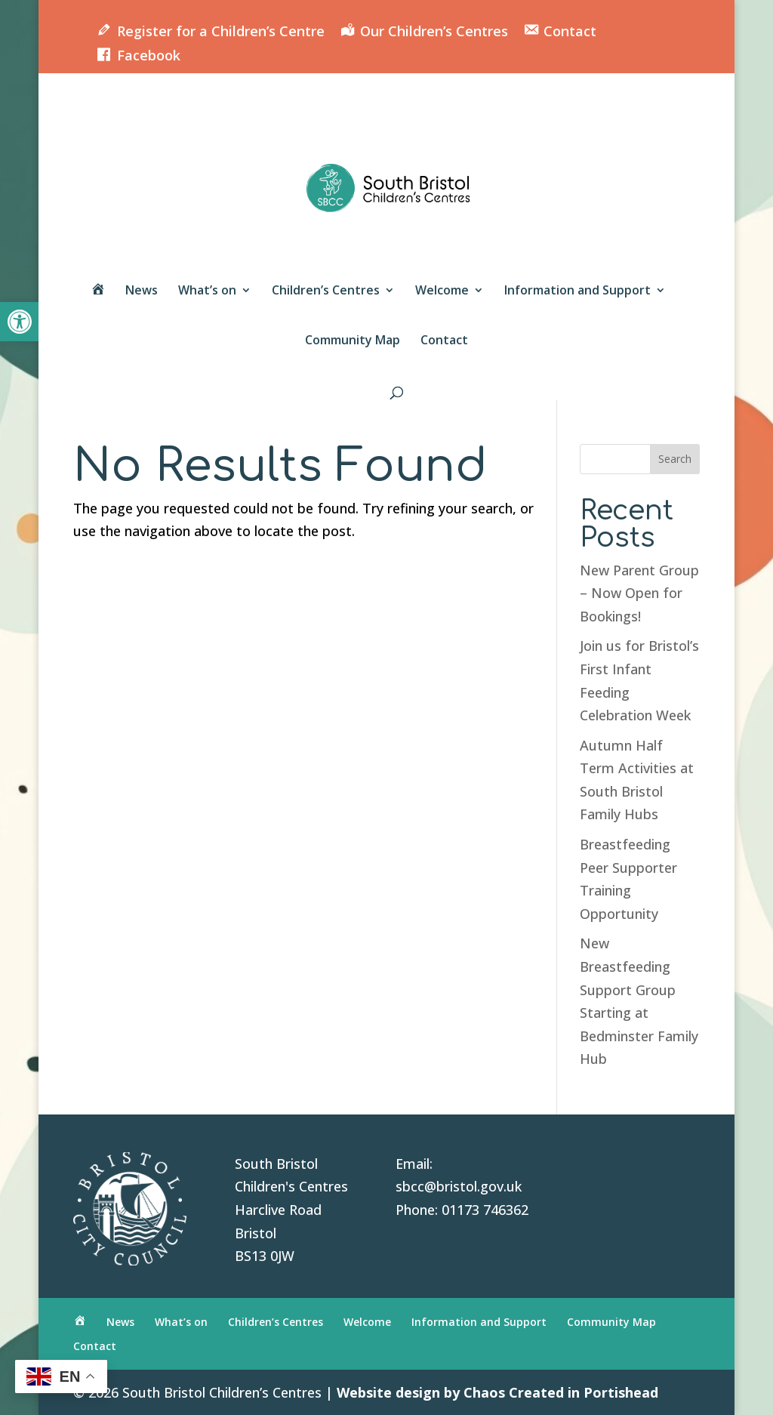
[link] (19, 321)
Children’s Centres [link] (326, 291)
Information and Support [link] (577, 291)
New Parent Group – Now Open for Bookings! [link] (639, 593)
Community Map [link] (352, 341)
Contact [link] (444, 341)
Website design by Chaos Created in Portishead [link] (497, 1392)
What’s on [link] (207, 291)
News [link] (141, 291)
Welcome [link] (442, 291)
